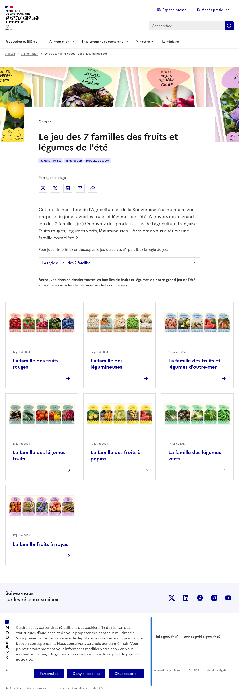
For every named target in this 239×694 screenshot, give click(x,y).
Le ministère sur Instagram (214, 598)
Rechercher (229, 25)
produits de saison (97, 161)
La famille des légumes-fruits (40, 455)
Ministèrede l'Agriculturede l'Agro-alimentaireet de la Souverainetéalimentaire (22, 16)
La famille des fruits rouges (35, 364)
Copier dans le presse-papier (92, 188)
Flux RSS (194, 670)
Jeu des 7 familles (50, 161)
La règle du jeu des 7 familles (66, 262)
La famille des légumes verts (194, 455)
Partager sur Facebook (43, 188)
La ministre (170, 41)
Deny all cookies (86, 673)
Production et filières (21, 41)
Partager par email (80, 188)
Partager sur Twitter (55, 188)
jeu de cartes (111, 249)
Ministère (143, 41)
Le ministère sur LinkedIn (186, 598)
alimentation (74, 161)
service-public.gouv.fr (200, 636)
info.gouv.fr (165, 636)
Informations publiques (166, 670)
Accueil (10, 54)
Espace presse (174, 9)
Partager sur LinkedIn (67, 188)
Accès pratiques (215, 9)
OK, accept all (126, 673)
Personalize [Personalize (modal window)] (49, 673)
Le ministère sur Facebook (200, 598)
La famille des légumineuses (107, 364)
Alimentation (59, 41)
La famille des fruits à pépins (115, 455)
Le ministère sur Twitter (171, 598)
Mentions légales (216, 670)
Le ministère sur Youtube (228, 598)
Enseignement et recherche (102, 41)
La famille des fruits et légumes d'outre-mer (194, 364)
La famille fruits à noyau (41, 544)
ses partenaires (45, 627)
